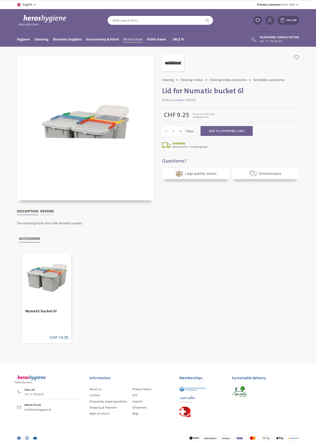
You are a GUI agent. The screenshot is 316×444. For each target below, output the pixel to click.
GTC (135, 395)
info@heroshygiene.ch (37, 409)
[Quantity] (173, 131)
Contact (94, 395)
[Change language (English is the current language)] (26, 4)
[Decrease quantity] (166, 131)
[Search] (207, 20)
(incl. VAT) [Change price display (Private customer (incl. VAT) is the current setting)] (276, 4)
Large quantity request (195, 173)
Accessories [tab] (29, 238)
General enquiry (265, 173)
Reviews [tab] (47, 211)
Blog (135, 413)
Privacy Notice (141, 389)
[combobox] (155, 20)
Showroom (139, 407)
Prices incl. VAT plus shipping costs (204, 115)
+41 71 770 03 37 (270, 41)
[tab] (27, 211)
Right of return (99, 413)
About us (95, 389)
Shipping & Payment (103, 407)
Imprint (137, 401)
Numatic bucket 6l (40, 311)
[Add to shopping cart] (227, 131)
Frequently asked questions (108, 401)
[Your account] (269, 20)
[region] (85, 128)
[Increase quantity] (181, 131)
